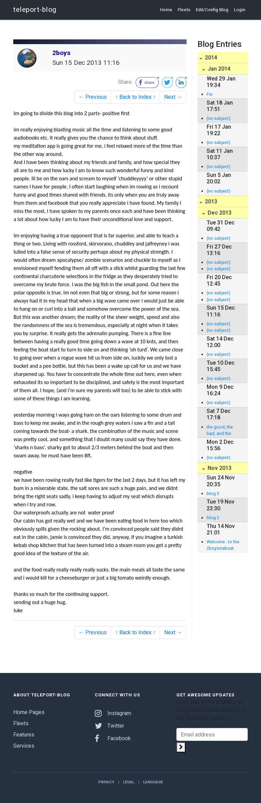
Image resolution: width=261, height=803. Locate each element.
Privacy (106, 782)
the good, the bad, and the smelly (220, 430)
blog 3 (213, 493)
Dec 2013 (218, 212)
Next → (173, 97)
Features (23, 734)
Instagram (113, 713)
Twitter (109, 726)
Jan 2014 (218, 69)
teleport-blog (34, 9)
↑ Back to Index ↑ (135, 97)
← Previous (93, 97)
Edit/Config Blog (212, 9)
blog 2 (213, 517)
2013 (210, 201)
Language (153, 782)
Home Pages (29, 712)
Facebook (113, 738)
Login (239, 9)
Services (23, 746)
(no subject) (218, 118)
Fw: (210, 94)
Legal (128, 782)
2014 (210, 57)
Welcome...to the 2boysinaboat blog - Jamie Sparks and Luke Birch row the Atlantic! (223, 545)
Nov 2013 (218, 468)
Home (166, 9)
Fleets (184, 9)
